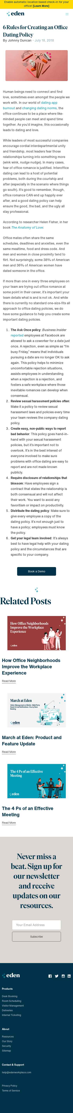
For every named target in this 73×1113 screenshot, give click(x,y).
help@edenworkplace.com (16, 1072)
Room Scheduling (11, 1001)
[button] (67, 14)
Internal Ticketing (11, 1015)
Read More (9, 681)
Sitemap (6, 1050)
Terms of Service (11, 1090)
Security (6, 1046)
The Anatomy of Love (27, 227)
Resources (8, 1036)
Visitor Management (13, 1005)
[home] (14, 15)
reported (17, 335)
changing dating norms (39, 108)
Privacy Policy (9, 1085)
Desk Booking (9, 996)
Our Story (7, 1041)
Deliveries (7, 1010)
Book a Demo (36, 571)
